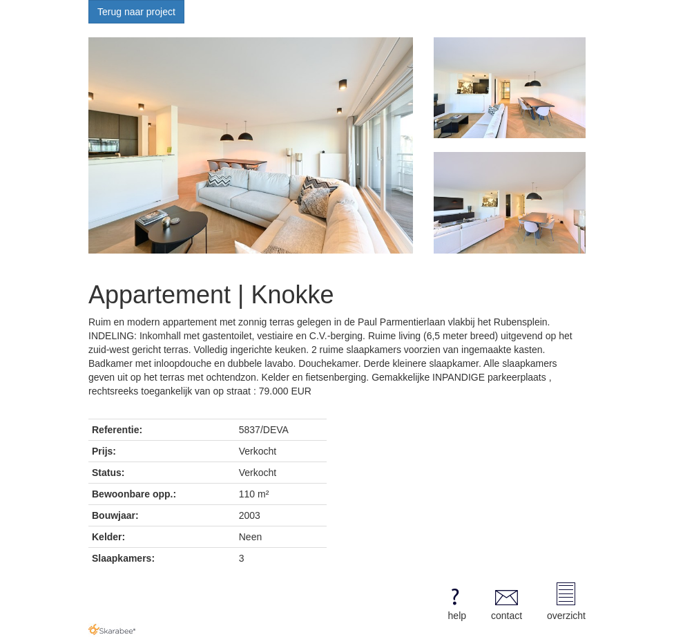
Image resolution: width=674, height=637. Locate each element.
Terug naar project (136, 11)
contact (506, 601)
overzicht (566, 601)
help (454, 601)
